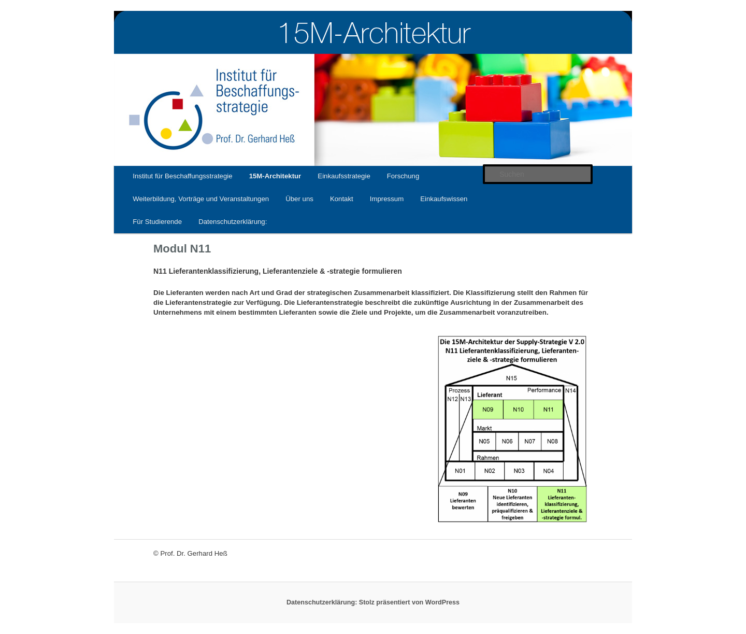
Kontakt (341, 199)
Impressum (387, 199)
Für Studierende (157, 222)
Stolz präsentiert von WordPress (409, 602)
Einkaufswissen (443, 199)
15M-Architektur (275, 176)
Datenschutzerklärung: (232, 222)
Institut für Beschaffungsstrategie (182, 176)
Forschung (403, 176)
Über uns (299, 199)
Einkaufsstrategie (344, 176)
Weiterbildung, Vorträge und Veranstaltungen (201, 199)
